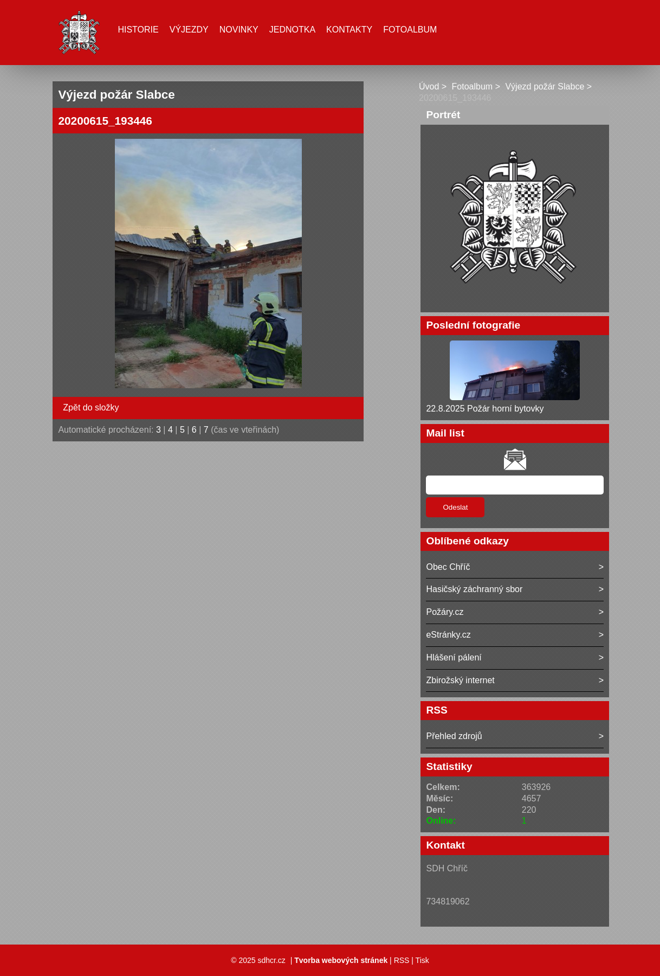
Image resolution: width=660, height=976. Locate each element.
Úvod (429, 86)
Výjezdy (189, 29)
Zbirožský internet (460, 680)
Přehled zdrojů (454, 736)
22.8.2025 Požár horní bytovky (484, 408)
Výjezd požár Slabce (544, 86)
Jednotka (292, 29)
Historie (138, 29)
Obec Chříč (448, 567)
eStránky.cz (448, 634)
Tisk (422, 960)
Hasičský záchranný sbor (474, 589)
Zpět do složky (91, 407)
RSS (402, 960)
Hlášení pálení (453, 657)
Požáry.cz (444, 612)
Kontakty (349, 29)
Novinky (238, 29)
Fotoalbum (410, 29)
